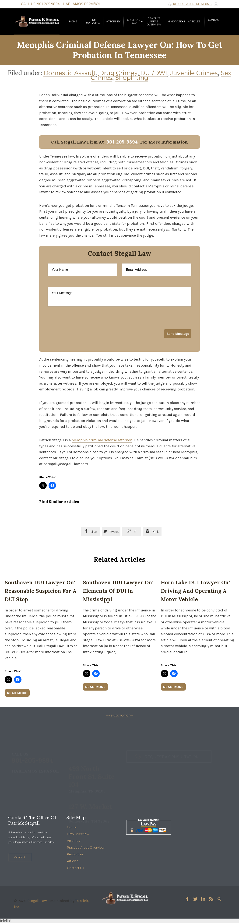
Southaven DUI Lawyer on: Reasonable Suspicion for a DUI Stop (41, 591)
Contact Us (75, 868)
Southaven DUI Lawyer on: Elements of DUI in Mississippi (118, 591)
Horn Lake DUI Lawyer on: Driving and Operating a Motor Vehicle (195, 591)
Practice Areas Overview (85, 847)
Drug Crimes (118, 73)
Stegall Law (37, 900)
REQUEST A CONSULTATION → (190, 4)
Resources (75, 854)
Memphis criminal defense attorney (102, 440)
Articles (72, 861)
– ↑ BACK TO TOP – (119, 715)
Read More (17, 693)
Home (72, 827)
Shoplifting (131, 77)
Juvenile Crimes (194, 73)
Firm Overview (78, 834)
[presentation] (83, 332)
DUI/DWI (153, 73)
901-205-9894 (122, 142)
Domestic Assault (69, 73)
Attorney (73, 840)
